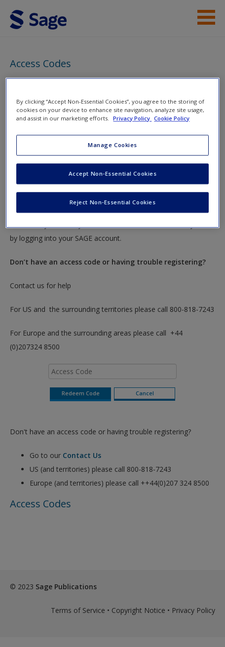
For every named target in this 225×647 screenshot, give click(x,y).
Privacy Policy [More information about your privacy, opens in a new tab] (132, 118)
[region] (112, 152)
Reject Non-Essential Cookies (113, 202)
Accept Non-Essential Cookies (113, 173)
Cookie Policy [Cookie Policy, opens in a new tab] (171, 118)
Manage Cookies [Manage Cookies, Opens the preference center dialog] (112, 145)
